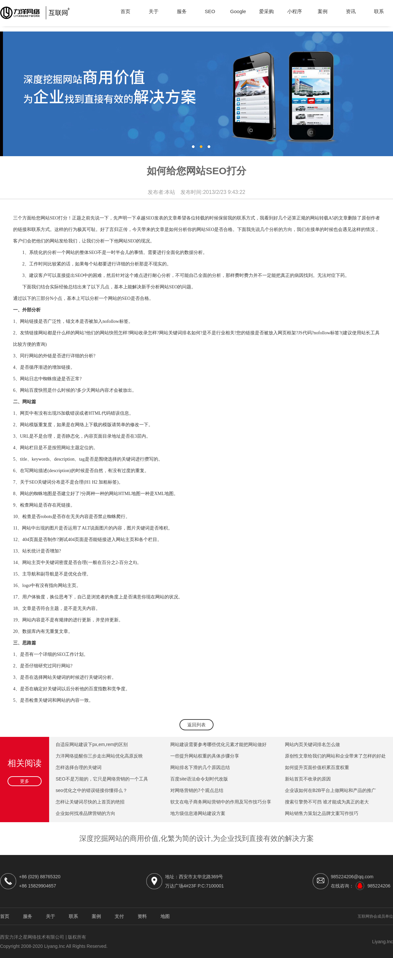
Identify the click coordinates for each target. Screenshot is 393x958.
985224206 (378, 885)
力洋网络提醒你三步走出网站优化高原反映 (99, 756)
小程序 (294, 11)
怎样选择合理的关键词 (79, 767)
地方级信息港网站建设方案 (197, 813)
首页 (125, 11)
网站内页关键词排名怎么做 (312, 744)
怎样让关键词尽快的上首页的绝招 (90, 801)
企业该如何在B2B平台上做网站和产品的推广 (330, 790)
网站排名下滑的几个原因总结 (200, 767)
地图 (165, 916)
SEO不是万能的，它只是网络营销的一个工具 (102, 778)
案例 (323, 11)
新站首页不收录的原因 (308, 778)
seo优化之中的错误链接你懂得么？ (91, 790)
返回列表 (196, 724)
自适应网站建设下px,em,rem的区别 (92, 744)
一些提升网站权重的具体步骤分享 (204, 756)
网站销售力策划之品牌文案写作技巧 (321, 813)
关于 (154, 11)
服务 (182, 11)
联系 (379, 11)
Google (238, 11)
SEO (210, 11)
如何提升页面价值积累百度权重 (317, 767)
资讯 (351, 11)
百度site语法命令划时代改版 (199, 778)
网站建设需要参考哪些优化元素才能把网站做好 (218, 744)
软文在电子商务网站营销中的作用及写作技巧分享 (220, 801)
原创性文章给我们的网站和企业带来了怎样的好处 (335, 756)
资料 (142, 916)
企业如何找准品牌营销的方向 (85, 813)
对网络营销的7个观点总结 (196, 790)
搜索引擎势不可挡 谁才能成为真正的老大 (327, 801)
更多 (24, 781)
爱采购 (266, 11)
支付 (119, 916)
